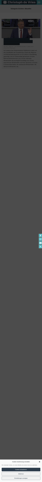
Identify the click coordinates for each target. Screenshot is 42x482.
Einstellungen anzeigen (21, 478)
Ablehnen (21, 474)
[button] (39, 462)
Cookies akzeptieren (21, 469)
